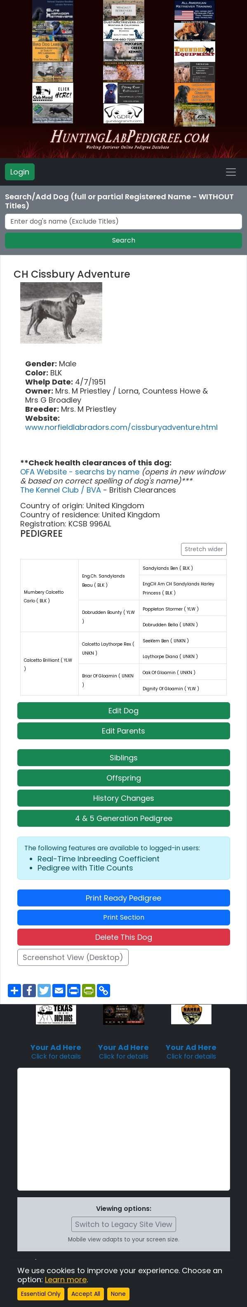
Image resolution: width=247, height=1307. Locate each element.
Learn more (66, 1279)
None (118, 1294)
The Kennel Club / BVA (61, 490)
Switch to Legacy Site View (123, 1224)
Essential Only (41, 1294)
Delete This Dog (123, 937)
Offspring (123, 778)
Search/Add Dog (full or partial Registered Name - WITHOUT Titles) (119, 201)
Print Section (123, 917)
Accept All (85, 1294)
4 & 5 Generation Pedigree (123, 818)
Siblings (124, 758)
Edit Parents (123, 731)
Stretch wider (204, 549)
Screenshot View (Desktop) (73, 957)
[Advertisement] (123, 1129)
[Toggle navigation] (231, 172)
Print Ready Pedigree (123, 898)
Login (19, 172)
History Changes (123, 798)
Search (123, 240)
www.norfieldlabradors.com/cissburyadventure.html (121, 427)
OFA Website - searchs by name (80, 472)
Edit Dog (123, 710)
